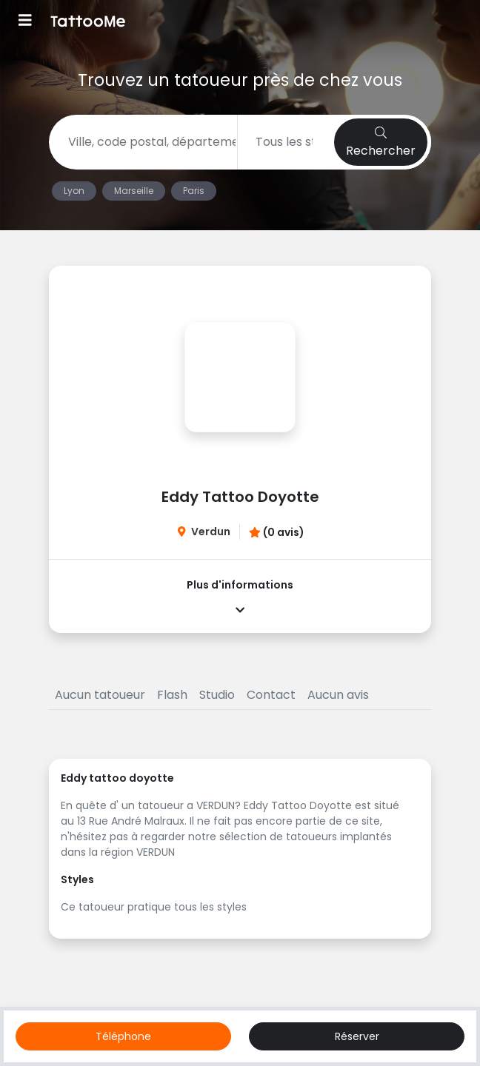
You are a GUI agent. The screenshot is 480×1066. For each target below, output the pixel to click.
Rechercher (381, 143)
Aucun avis (338, 694)
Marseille (133, 190)
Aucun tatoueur (100, 694)
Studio (217, 694)
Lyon (74, 190)
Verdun (210, 531)
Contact (271, 694)
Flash (172, 694)
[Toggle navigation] (25, 22)
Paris (193, 190)
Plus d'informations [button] (240, 596)
